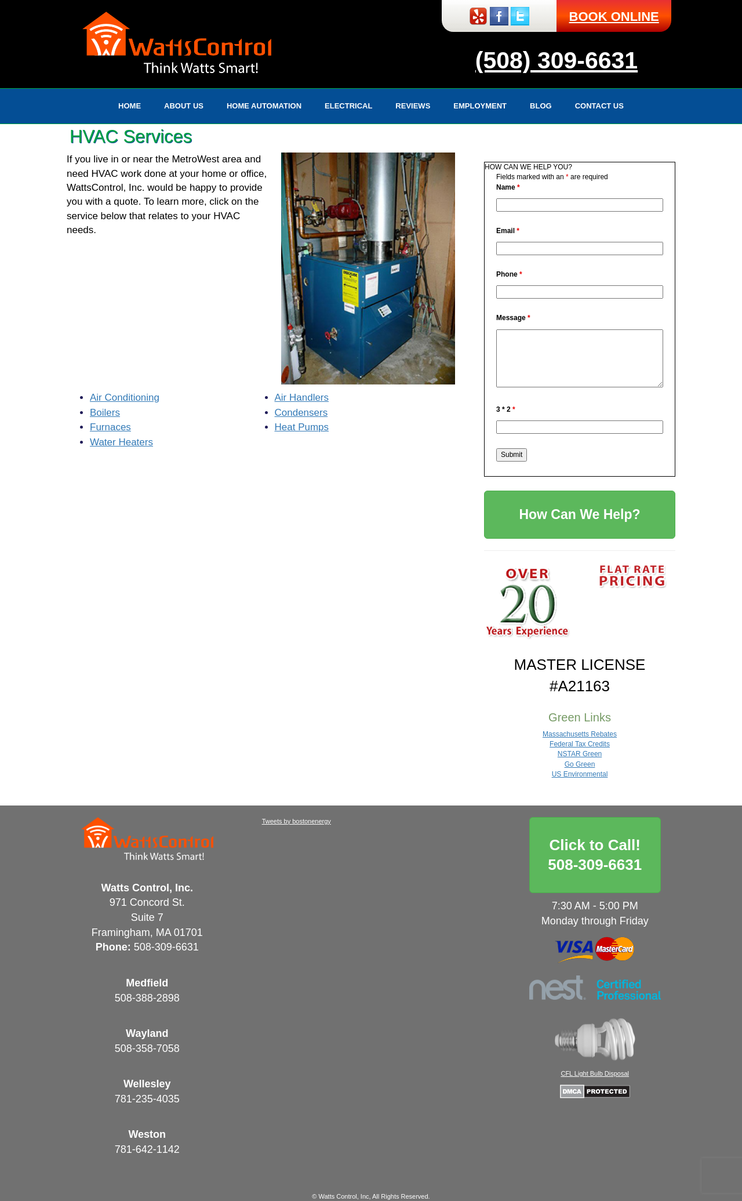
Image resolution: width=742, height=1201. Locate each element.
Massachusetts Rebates (580, 734)
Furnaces (110, 427)
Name (508, 187)
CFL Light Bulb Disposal (595, 1073)
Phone (509, 274)
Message (513, 318)
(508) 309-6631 (556, 60)
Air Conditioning (124, 397)
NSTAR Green (580, 754)
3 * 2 (505, 409)
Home (129, 105)
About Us (183, 105)
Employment (480, 105)
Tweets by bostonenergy (296, 821)
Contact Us (599, 105)
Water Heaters (121, 442)
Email (507, 231)
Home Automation (264, 105)
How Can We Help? (579, 514)
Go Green (580, 764)
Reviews (412, 105)
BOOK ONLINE (614, 16)
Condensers (301, 412)
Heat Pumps (302, 427)
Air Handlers (302, 397)
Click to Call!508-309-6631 (595, 855)
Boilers (105, 412)
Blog (541, 105)
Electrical (348, 105)
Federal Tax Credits (580, 744)
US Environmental (580, 774)
